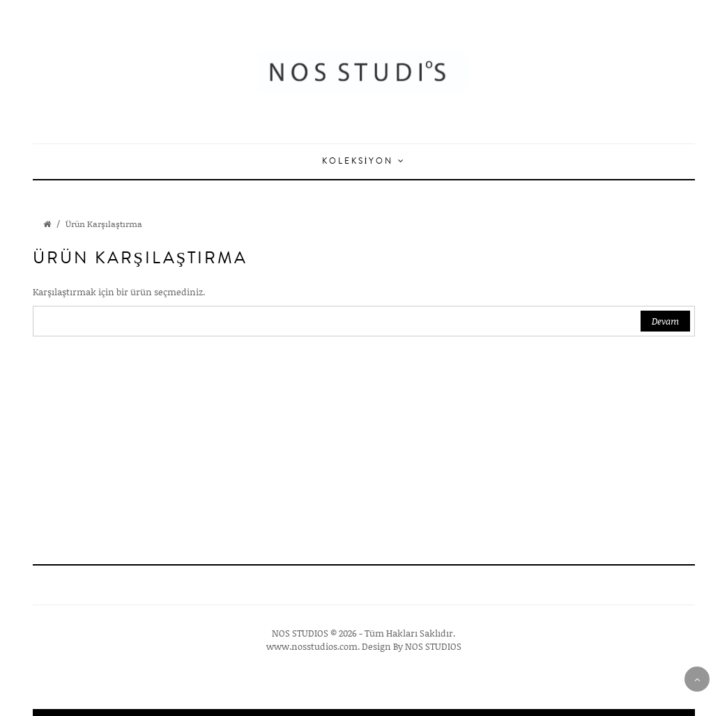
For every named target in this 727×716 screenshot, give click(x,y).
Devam (665, 321)
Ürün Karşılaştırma (104, 224)
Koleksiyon (364, 161)
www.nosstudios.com (312, 646)
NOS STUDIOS (433, 646)
